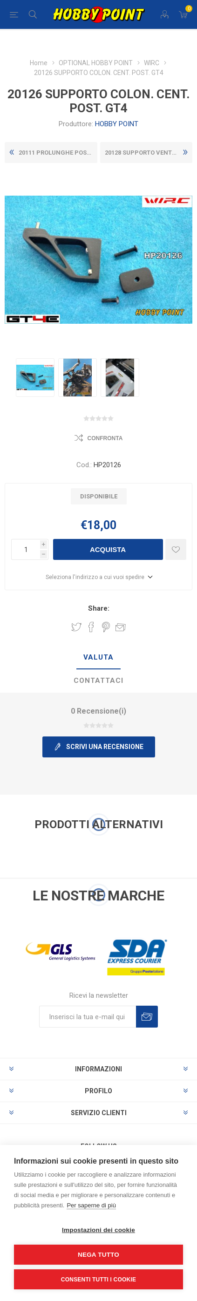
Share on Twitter (76, 627)
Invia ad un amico (120, 627)
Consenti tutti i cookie (98, 1279)
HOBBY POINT (116, 124)
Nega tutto (98, 1254)
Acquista (108, 549)
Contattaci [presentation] (98, 680)
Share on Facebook (91, 627)
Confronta (105, 438)
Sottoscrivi (147, 1017)
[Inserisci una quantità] (25, 549)
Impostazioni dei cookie (98, 1229)
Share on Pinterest (106, 627)
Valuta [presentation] (98, 657)
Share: (98, 608)
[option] (35, 377)
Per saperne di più (91, 1205)
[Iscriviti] (87, 1017)
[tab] (98, 657)
